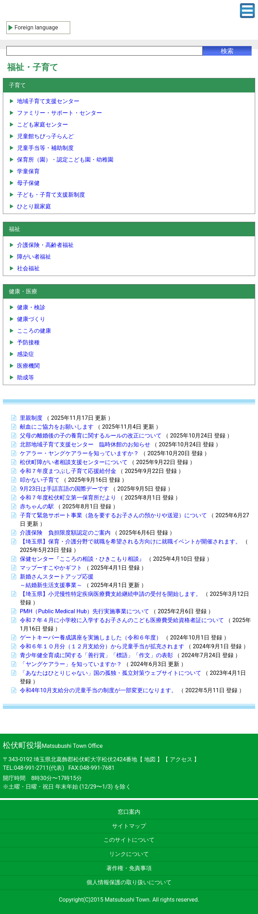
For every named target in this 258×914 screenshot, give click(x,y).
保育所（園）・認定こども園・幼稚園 (65, 159)
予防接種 (28, 342)
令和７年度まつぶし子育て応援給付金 (68, 471)
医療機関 (28, 365)
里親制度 (31, 417)
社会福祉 (28, 268)
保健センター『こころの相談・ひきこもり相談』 (82, 558)
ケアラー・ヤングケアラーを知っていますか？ (79, 453)
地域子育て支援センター (48, 101)
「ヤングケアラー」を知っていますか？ (71, 664)
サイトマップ (129, 826)
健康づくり (31, 319)
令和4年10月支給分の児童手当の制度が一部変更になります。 (98, 690)
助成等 (25, 377)
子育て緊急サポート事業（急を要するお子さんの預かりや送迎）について (113, 515)
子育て (17, 85)
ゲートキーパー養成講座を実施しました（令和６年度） (91, 637)
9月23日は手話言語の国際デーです (64, 488)
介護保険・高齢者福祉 (45, 245)
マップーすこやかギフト (51, 567)
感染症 (25, 354)
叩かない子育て (40, 479)
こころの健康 (34, 330)
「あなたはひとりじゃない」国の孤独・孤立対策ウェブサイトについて (110, 673)
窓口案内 (129, 811)
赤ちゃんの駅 (37, 506)
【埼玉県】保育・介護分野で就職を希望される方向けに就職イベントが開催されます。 (130, 541)
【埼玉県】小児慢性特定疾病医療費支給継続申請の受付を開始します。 (110, 594)
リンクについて (129, 854)
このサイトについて (129, 839)
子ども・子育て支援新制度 (51, 194)
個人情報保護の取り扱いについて (129, 882)
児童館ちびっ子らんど (45, 136)
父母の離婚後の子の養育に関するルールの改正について (91, 435)
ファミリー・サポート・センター (59, 112)
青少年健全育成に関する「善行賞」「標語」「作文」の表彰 (96, 655)
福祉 (14, 229)
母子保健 (28, 183)
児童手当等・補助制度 (45, 148)
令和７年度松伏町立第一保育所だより (68, 497)
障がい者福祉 (34, 256)
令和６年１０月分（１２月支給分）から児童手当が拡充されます (102, 646)
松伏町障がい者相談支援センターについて (74, 462)
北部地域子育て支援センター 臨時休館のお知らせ (85, 444)
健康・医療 (23, 291)
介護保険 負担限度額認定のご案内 (65, 532)
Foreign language (36, 27)
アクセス (182, 759)
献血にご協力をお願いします (57, 426)
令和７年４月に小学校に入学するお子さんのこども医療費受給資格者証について (122, 620)
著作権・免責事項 (129, 868)
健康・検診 (31, 307)
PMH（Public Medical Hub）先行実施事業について (84, 611)
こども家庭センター (42, 124)
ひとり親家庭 (34, 206)
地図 (150, 759)
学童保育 (28, 171)
